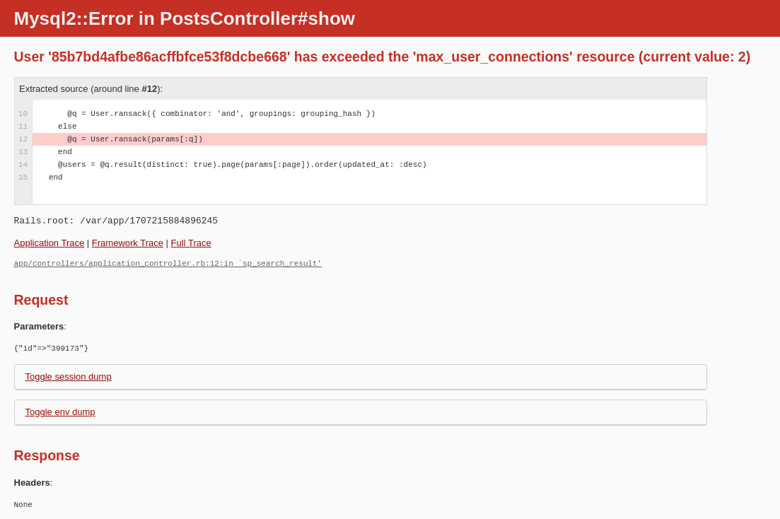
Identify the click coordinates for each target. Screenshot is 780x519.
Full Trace (191, 243)
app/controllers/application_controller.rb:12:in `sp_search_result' (168, 263)
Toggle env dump (60, 412)
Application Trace (49, 243)
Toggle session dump (68, 376)
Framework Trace (127, 243)
